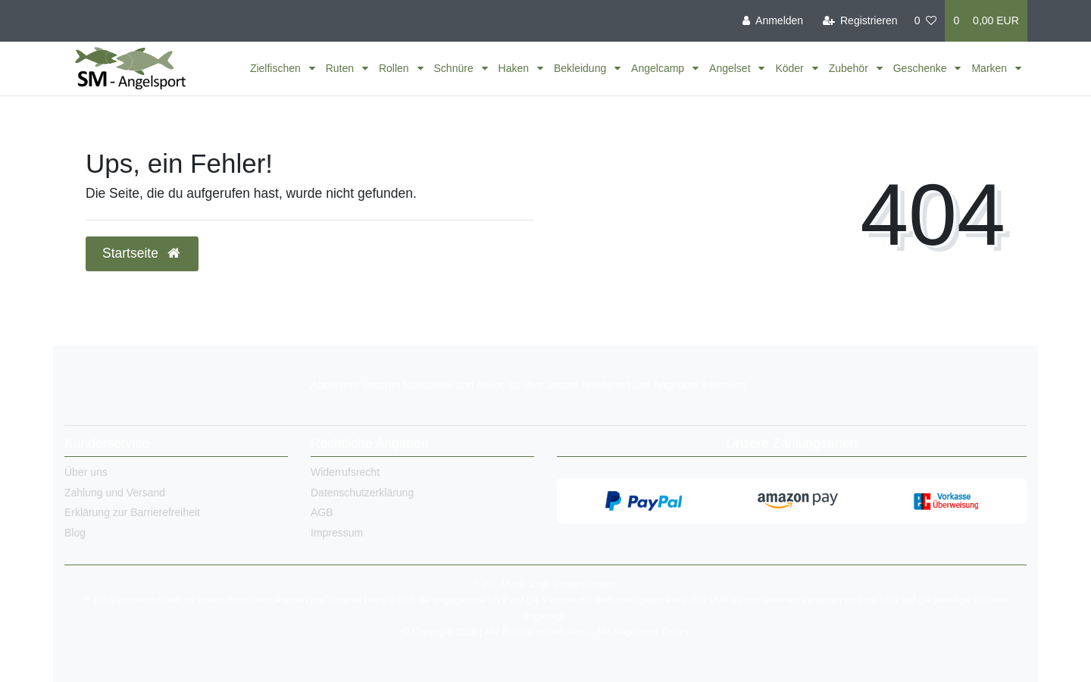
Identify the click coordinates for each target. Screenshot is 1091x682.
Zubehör (850, 68)
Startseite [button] (142, 253)
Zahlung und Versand (114, 492)
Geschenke (921, 68)
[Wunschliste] (926, 21)
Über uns (86, 472)
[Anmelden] (772, 21)
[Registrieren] (859, 21)
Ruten (341, 68)
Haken (515, 68)
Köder (790, 68)
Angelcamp (659, 68)
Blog (75, 533)
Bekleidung (581, 68)
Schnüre (455, 68)
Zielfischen (277, 68)
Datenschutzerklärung (362, 492)
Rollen (395, 68)
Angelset (731, 68)
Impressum (337, 533)
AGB (322, 512)
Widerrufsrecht (345, 472)
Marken (990, 68)
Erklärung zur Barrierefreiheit (132, 512)
